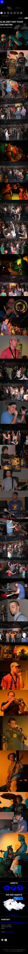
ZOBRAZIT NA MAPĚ (14, 906)
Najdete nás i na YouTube (6, 940)
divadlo (11, 12)
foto (7, 888)
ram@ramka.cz (9, 932)
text (20, 888)
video (13, 888)
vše (1, 12)
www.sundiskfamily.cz (17, 951)
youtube (26, 18)
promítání (17, 12)
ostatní (21, 12)
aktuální (15, 18)
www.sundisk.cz (21, 949)
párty (8, 12)
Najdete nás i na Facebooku (2, 940)
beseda (14, 12)
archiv (21, 18)
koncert (4, 12)
